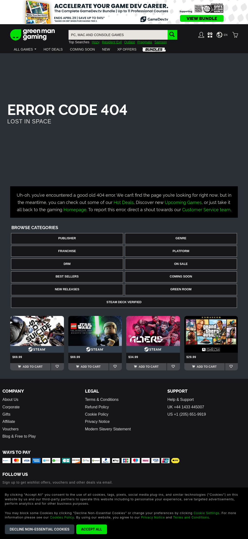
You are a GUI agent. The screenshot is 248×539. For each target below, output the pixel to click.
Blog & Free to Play (19, 436)
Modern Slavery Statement (108, 429)
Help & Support (180, 399)
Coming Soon (181, 276)
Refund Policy (97, 407)
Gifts (6, 414)
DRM (67, 264)
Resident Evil (112, 42)
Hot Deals (124, 202)
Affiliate (8, 421)
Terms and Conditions (191, 517)
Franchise (67, 251)
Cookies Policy (62, 517)
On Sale (181, 264)
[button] (25, 49)
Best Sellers (66, 276)
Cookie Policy (96, 414)
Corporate (11, 407)
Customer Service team (206, 209)
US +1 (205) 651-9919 (186, 414)
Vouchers (10, 429)
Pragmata (144, 42)
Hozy (96, 42)
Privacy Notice (97, 421)
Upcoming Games (183, 202)
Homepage (74, 209)
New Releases (67, 289)
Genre (181, 238)
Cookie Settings (206, 513)
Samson (161, 42)
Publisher (67, 238)
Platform (180, 251)
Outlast (129, 42)
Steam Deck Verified (124, 302)
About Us (10, 399)
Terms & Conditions (102, 399)
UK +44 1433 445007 (185, 407)
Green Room (180, 289)
